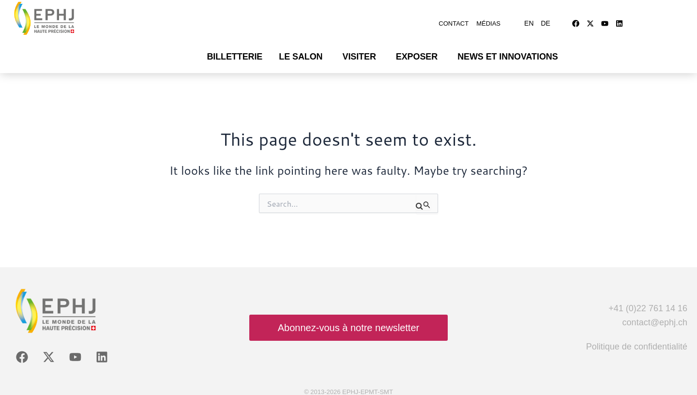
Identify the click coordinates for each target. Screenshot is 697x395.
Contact (454, 20)
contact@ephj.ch (654, 316)
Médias (488, 20)
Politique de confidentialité (636, 340)
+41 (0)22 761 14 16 (647, 302)
